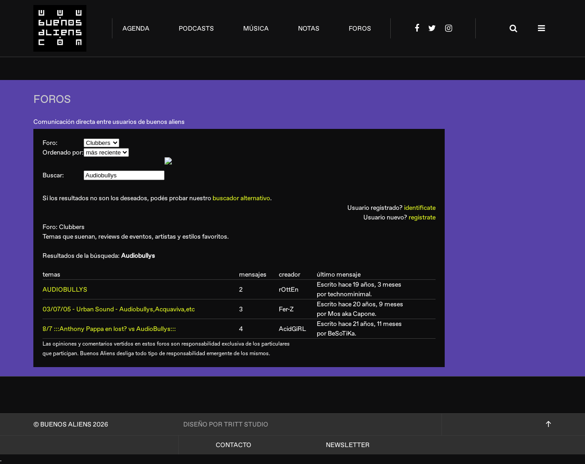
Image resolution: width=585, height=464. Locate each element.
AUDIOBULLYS (65, 289)
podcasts (196, 28)
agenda (135, 28)
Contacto (233, 445)
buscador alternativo (241, 198)
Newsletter (348, 445)
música (256, 28)
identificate (420, 208)
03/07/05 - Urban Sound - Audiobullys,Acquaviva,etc (119, 309)
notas (308, 28)
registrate (422, 217)
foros (360, 28)
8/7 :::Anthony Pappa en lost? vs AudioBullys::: (109, 329)
